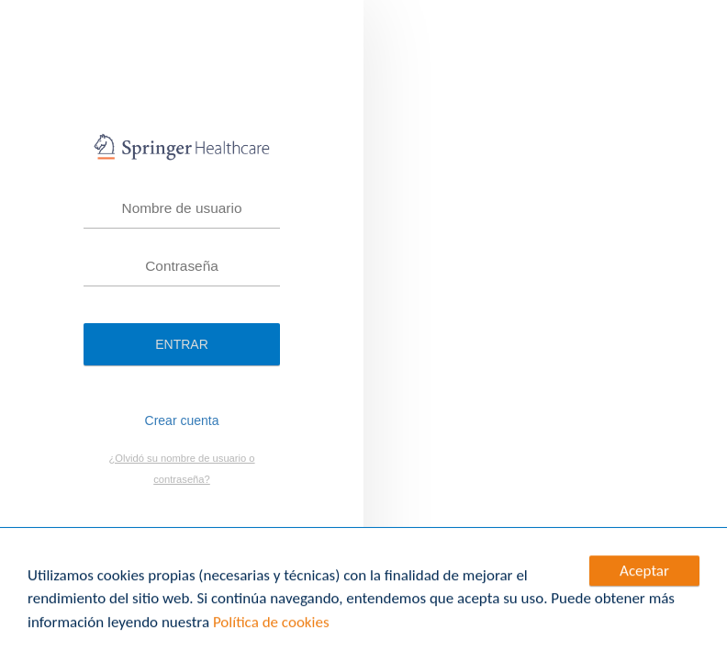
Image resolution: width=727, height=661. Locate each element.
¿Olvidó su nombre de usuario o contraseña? (181, 469)
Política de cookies (271, 623)
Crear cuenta (182, 420)
